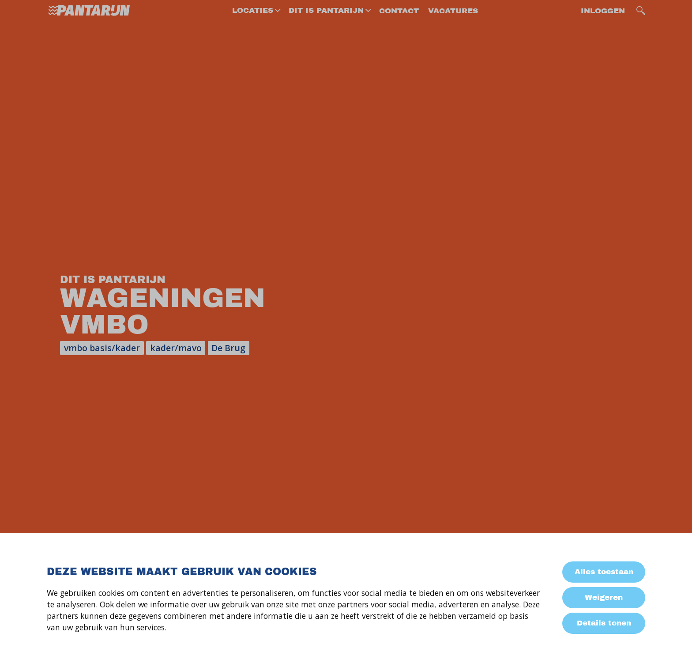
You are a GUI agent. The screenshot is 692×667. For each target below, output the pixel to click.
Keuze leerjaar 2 (81, 199)
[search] (640, 21)
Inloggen (603, 22)
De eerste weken (82, 264)
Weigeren (604, 597)
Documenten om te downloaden (86, 402)
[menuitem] (255, 21)
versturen (263, 512)
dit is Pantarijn (326, 21)
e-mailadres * (264, 406)
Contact (64, 433)
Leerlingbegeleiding (88, 343)
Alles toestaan (604, 572)
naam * (253, 373)
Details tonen (604, 623)
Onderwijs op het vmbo (95, 290)
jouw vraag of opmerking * (287, 471)
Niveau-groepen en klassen (86, 232)
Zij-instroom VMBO (86, 173)
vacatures (453, 22)
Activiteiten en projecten (99, 316)
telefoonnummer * (273, 439)
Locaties (252, 21)
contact (399, 22)
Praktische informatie (92, 369)
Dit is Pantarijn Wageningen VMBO (86, 114)
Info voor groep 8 (82, 146)
